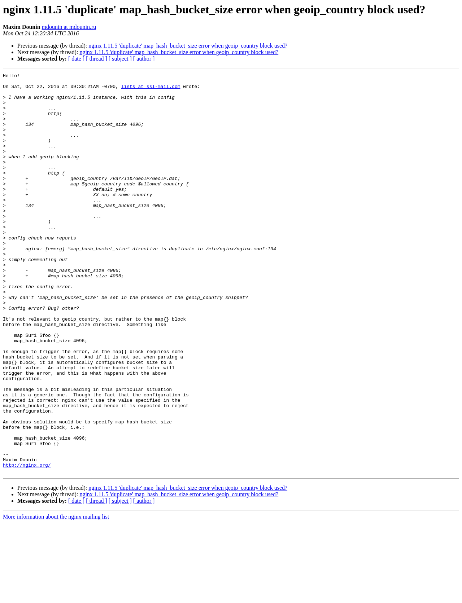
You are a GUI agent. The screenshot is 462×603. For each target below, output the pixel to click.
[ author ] (144, 59)
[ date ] (76, 59)
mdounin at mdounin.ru (69, 27)
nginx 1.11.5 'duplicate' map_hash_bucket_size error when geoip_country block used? (187, 46)
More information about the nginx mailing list (56, 597)
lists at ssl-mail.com (150, 89)
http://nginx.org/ (27, 544)
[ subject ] (120, 59)
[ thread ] (96, 59)
